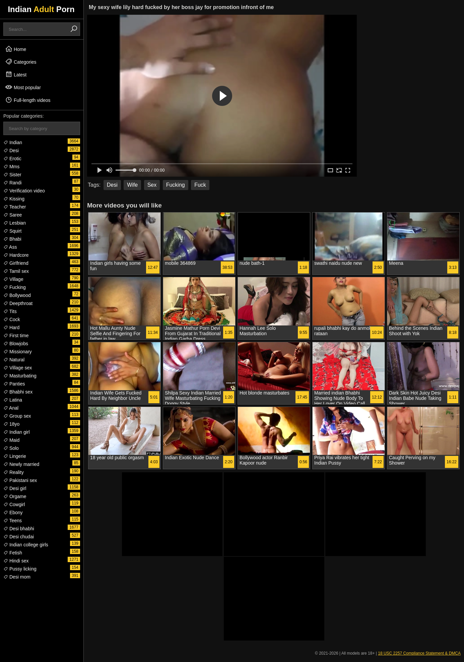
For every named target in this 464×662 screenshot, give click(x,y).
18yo (11, 424)
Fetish (12, 552)
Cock (11, 319)
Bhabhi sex (17, 392)
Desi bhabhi (18, 528)
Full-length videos (28, 100)
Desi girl (14, 488)
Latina (12, 400)
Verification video (24, 190)
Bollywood (17, 295)
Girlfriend (15, 263)
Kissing (13, 198)
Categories (21, 61)
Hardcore (15, 255)
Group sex (17, 416)
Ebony (13, 512)
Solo (11, 448)
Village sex (17, 367)
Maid (11, 440)
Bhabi (12, 239)
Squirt (12, 231)
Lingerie (14, 456)
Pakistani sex (20, 480)
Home (15, 49)
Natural (13, 359)
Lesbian (14, 223)
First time (15, 335)
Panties (14, 383)
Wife (132, 185)
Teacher (14, 206)
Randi (12, 182)
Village (13, 279)
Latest (15, 74)
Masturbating (20, 375)
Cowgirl (14, 504)
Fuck (200, 185)
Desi (11, 150)
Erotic (12, 158)
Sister (12, 174)
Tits (10, 311)
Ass (10, 247)
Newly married (21, 464)
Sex (152, 185)
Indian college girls (25, 544)
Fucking (14, 287)
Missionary (17, 351)
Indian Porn (41, 9)
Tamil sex (16, 271)
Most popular (23, 87)
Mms (11, 166)
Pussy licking (20, 568)
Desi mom (16, 577)
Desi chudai (18, 536)
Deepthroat (17, 303)
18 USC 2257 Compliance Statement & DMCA (419, 653)
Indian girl (16, 432)
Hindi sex (15, 560)
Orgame (14, 496)
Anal (10, 408)
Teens (12, 520)
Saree (12, 215)
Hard (11, 327)
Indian (12, 142)
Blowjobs (15, 343)
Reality (13, 472)
